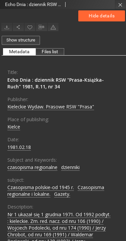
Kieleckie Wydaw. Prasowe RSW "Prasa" (50, 106)
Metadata (19, 51)
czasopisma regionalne (32, 167)
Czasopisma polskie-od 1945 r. (40, 187)
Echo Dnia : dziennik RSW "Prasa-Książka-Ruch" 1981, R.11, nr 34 (55, 83)
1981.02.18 (19, 147)
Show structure (20, 40)
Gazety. (62, 194)
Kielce (13, 127)
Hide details (102, 15)
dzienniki (70, 167)
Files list (50, 51)
